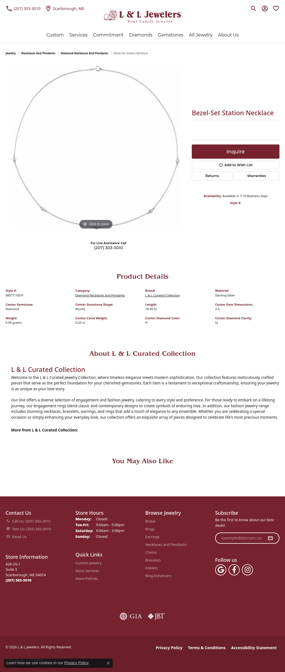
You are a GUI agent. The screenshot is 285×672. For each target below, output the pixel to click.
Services (78, 35)
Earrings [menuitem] (152, 536)
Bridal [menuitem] (150, 521)
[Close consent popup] (108, 663)
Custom (55, 35)
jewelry (11, 53)
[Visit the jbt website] (156, 616)
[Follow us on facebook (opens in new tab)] (234, 569)
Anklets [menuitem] (151, 567)
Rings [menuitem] (150, 528)
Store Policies (86, 578)
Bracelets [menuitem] (153, 560)
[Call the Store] (18, 580)
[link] (23, 8)
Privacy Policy (169, 647)
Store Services (87, 570)
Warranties (256, 176)
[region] (96, 147)
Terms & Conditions (206, 647)
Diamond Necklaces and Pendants (84, 53)
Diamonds (140, 35)
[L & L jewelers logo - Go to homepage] (142, 16)
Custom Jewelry (88, 562)
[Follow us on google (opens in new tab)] (220, 569)
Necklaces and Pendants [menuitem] (165, 544)
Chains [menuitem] (151, 552)
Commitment (108, 35)
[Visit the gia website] (131, 616)
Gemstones (170, 35)
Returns (212, 176)
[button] (253, 8)
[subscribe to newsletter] (270, 538)
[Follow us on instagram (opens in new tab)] (247, 569)
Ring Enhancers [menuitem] (158, 575)
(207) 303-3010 (108, 247)
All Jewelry (201, 35)
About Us (228, 35)
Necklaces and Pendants (38, 53)
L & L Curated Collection (162, 295)
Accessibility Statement (254, 647)
